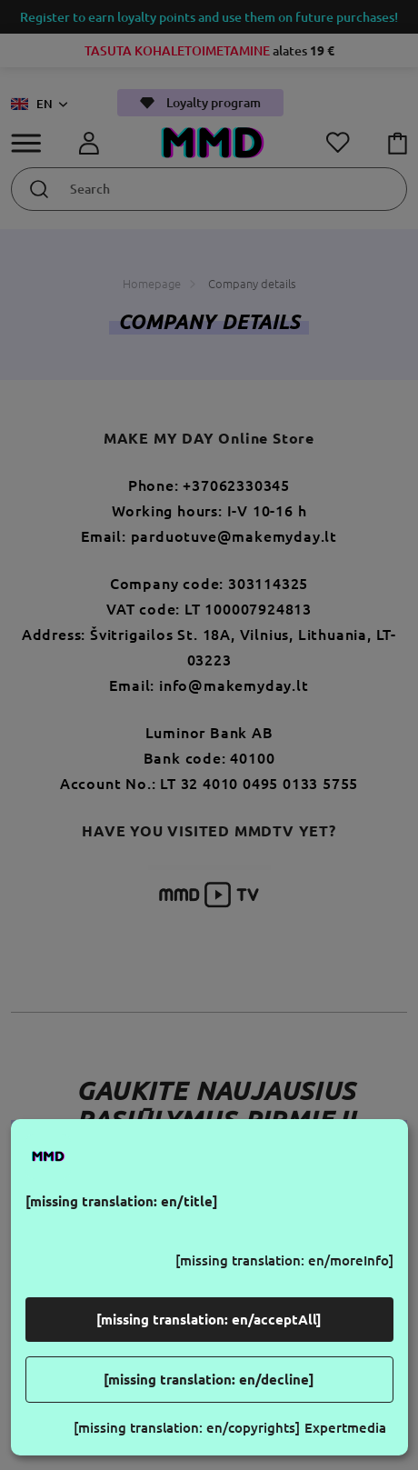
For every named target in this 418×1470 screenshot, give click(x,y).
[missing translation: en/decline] (209, 1379)
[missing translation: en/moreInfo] (284, 1260)
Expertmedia (345, 1427)
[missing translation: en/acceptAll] (209, 1319)
